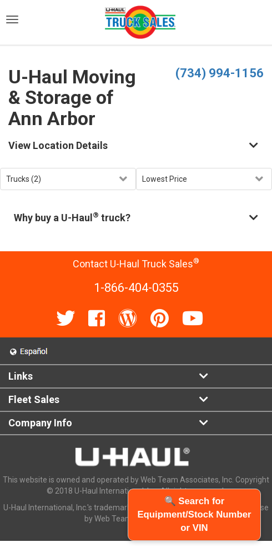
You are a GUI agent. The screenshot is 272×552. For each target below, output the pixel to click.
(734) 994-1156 (219, 73)
